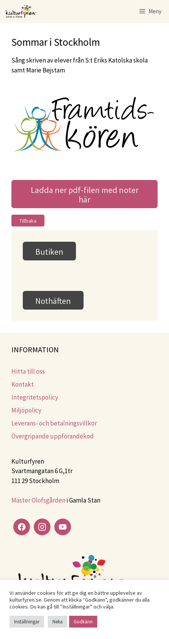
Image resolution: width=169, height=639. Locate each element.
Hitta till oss (28, 371)
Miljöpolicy (26, 410)
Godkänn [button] (83, 621)
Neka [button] (57, 621)
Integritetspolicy (34, 397)
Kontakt (22, 384)
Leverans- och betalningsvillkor (54, 423)
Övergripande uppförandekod (52, 436)
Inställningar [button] (26, 621)
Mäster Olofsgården (38, 500)
